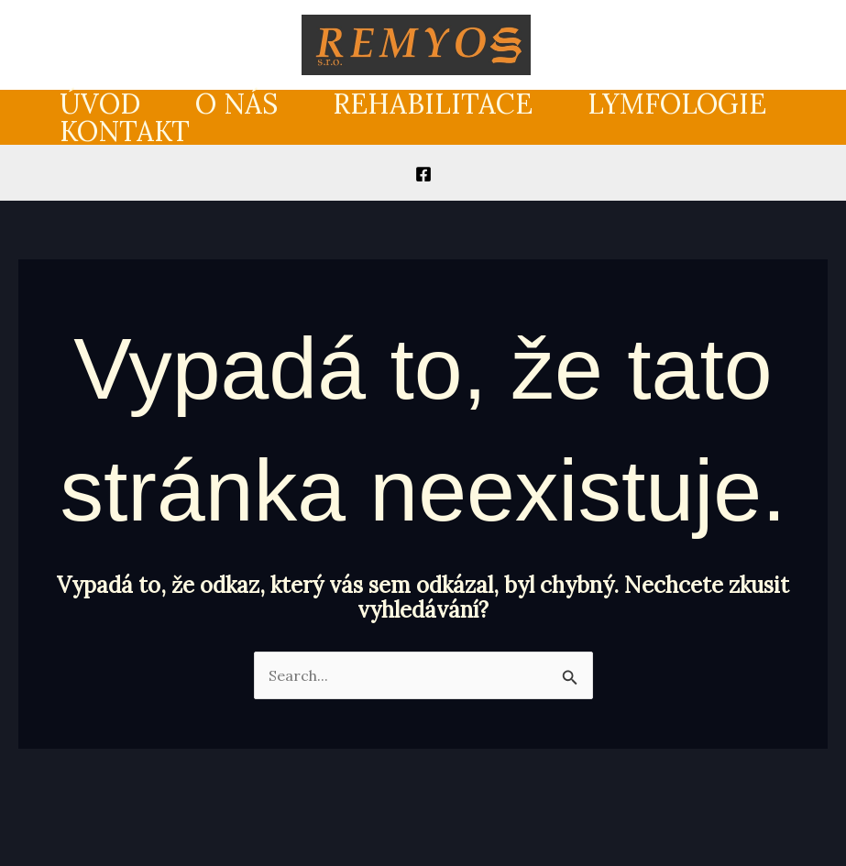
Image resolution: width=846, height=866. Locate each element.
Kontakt (125, 131)
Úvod (100, 103)
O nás (236, 103)
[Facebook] (423, 174)
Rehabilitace (433, 103)
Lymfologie (677, 103)
